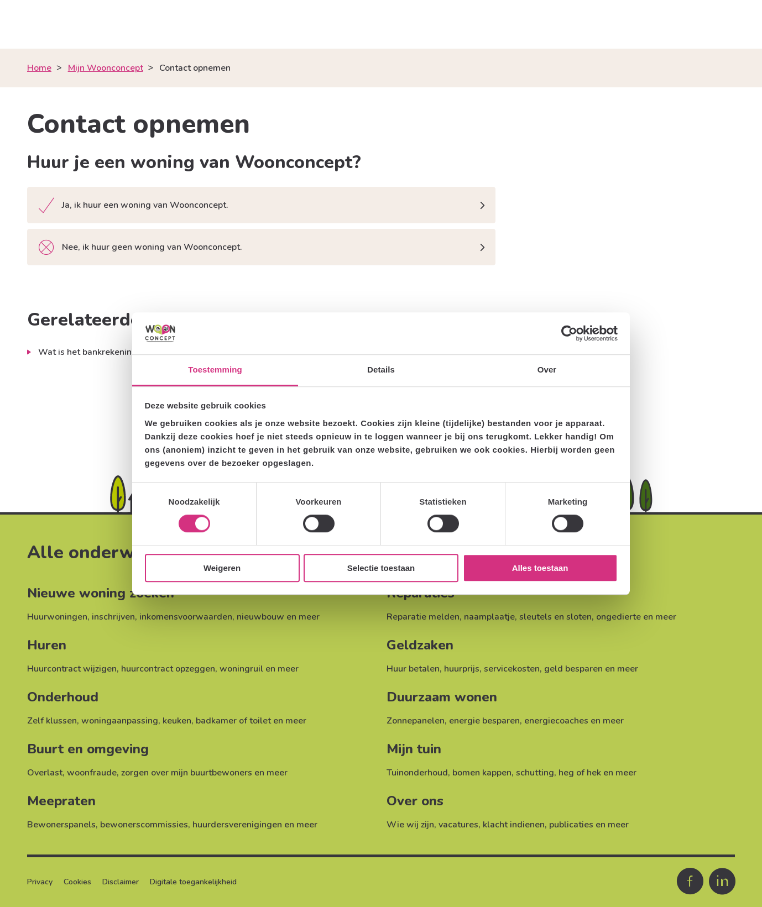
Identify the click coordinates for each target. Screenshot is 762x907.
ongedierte (618, 617)
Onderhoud (62, 697)
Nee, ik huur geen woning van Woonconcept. (140, 247)
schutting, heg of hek (558, 773)
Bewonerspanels (61, 825)
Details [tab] (381, 370)
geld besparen (573, 669)
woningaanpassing (119, 721)
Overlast (44, 773)
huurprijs (461, 669)
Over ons (415, 801)
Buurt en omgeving (88, 749)
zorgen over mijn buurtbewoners (186, 773)
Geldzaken (420, 645)
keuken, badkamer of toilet (217, 721)
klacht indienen (514, 825)
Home (39, 68)
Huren (46, 645)
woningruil (241, 669)
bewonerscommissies (144, 825)
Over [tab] (547, 370)
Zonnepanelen (416, 721)
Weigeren (222, 568)
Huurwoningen (57, 617)
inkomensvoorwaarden (185, 617)
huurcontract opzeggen (168, 669)
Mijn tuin (414, 749)
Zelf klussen (52, 721)
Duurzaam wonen (442, 697)
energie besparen (484, 721)
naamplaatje (489, 617)
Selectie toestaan (381, 568)
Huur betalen (413, 669)
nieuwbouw (260, 617)
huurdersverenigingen (237, 825)
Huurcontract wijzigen (72, 669)
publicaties (571, 825)
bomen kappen (482, 773)
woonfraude (92, 773)
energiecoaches (556, 721)
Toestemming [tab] (215, 370)
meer (309, 617)
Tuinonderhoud (417, 773)
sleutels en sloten (555, 617)
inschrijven (113, 617)
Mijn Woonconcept (105, 68)
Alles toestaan (540, 568)
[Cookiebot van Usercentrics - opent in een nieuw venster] (569, 333)
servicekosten (512, 669)
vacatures (458, 825)
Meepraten (61, 801)
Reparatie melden (423, 617)
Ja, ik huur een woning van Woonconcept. (133, 205)
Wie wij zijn (410, 825)
